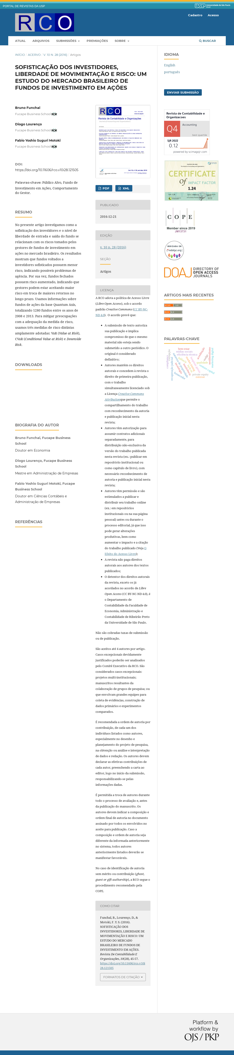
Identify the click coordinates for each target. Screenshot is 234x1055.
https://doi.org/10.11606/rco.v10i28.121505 (46, 170)
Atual (20, 41)
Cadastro (195, 15)
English (169, 65)
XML (125, 188)
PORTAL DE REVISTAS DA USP (24, 6)
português (172, 72)
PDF (105, 188)
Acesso (213, 15)
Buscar (207, 41)
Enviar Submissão (183, 92)
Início (20, 55)
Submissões (66, 41)
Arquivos (40, 41)
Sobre (121, 41)
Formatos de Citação (121, 977)
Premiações (97, 41)
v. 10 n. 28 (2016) (55, 55)
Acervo (34, 55)
